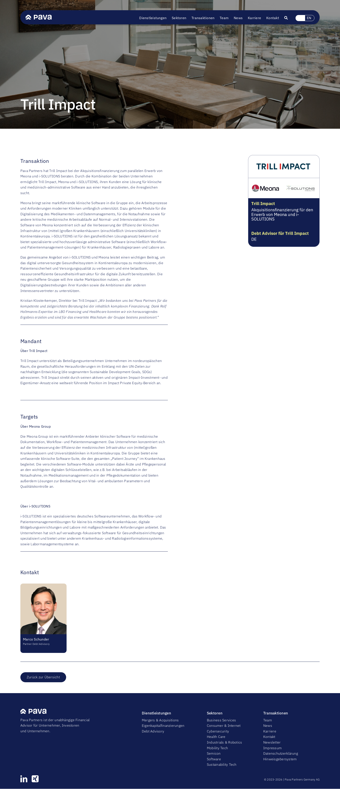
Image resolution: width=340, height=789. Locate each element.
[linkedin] (23, 778)
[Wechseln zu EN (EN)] (309, 18)
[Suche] (288, 18)
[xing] (35, 778)
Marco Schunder (36, 639)
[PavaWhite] (39, 16)
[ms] (43, 585)
